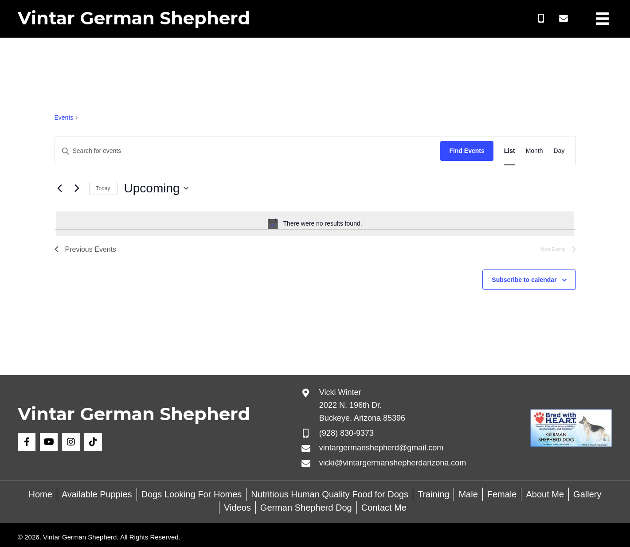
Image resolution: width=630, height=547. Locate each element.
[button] (541, 18)
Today (103, 188)
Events (64, 117)
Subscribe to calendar (524, 279)
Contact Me (384, 507)
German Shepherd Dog (306, 507)
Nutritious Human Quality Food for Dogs (329, 494)
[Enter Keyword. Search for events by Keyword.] (248, 151)
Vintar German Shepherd (134, 18)
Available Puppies (97, 494)
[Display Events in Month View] (534, 151)
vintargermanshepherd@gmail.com (381, 447)
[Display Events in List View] (509, 151)
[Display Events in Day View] (559, 151)
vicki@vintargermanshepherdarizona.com (392, 462)
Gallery (587, 494)
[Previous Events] (60, 188)
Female (502, 494)
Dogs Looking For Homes (191, 494)
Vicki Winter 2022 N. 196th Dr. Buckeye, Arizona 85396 (362, 405)
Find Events (466, 150)
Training (434, 494)
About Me (545, 494)
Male (467, 494)
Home (40, 494)
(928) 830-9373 (346, 433)
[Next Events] (77, 188)
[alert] (315, 223)
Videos (237, 507)
